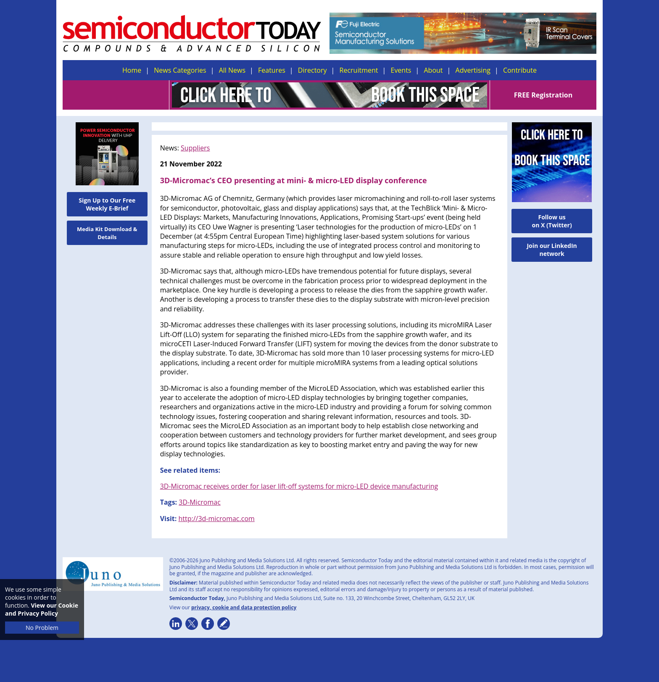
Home (131, 70)
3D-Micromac (200, 502)
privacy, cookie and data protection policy (244, 607)
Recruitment (359, 70)
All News (232, 70)
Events (400, 70)
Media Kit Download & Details (107, 233)
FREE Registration (543, 95)
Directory (312, 70)
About (433, 70)
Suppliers (195, 148)
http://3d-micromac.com (216, 518)
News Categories (180, 70)
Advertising (473, 70)
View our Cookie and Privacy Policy (41, 609)
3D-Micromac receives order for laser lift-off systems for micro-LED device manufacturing (299, 486)
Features (271, 70)
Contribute (520, 70)
